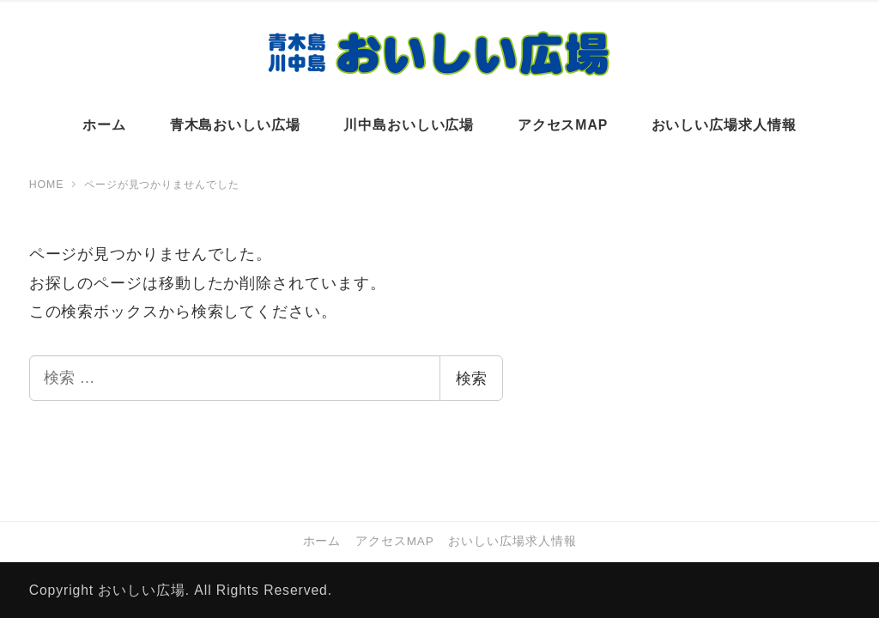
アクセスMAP (394, 541)
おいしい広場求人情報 (512, 541)
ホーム (322, 541)
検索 (471, 378)
